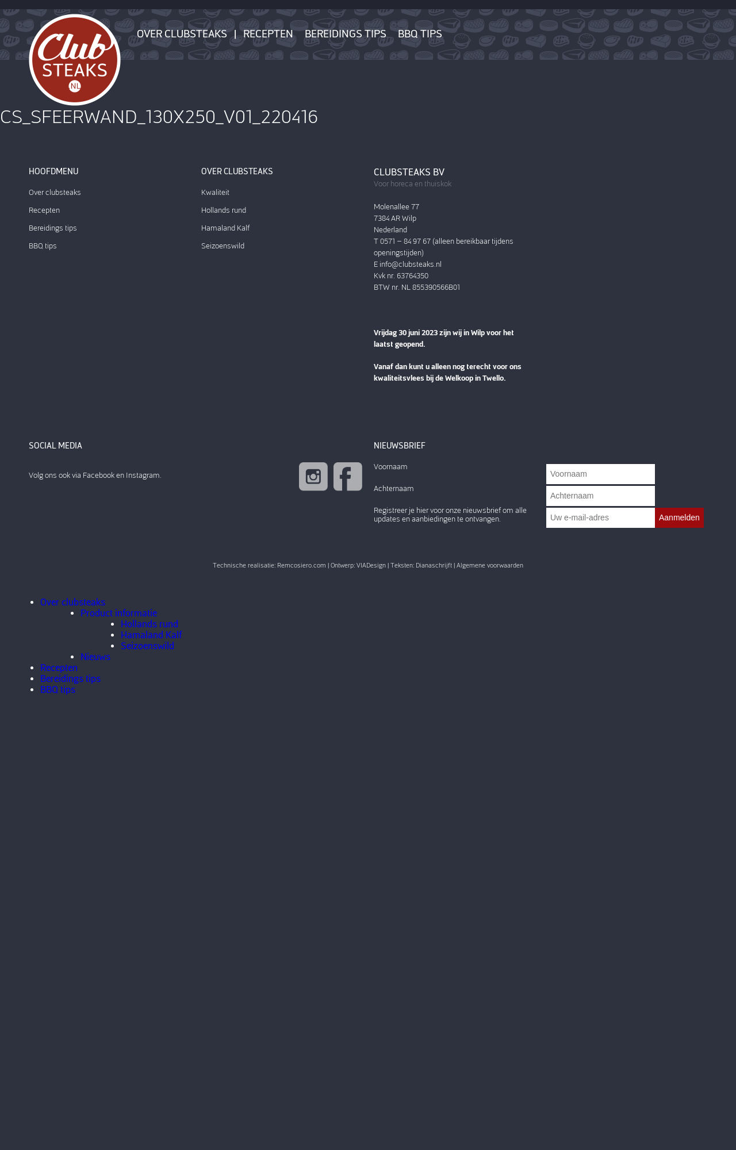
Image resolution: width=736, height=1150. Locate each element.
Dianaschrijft (434, 565)
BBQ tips (420, 34)
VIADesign (371, 565)
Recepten (268, 34)
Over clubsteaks (182, 34)
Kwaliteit (215, 192)
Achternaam (394, 488)
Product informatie (118, 613)
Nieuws (95, 656)
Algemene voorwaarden (490, 565)
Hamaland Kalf (225, 228)
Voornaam (391, 466)
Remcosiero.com (301, 565)
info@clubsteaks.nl (410, 264)
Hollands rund (223, 210)
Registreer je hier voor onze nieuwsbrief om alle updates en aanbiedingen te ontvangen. (450, 514)
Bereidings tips (345, 34)
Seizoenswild (222, 245)
